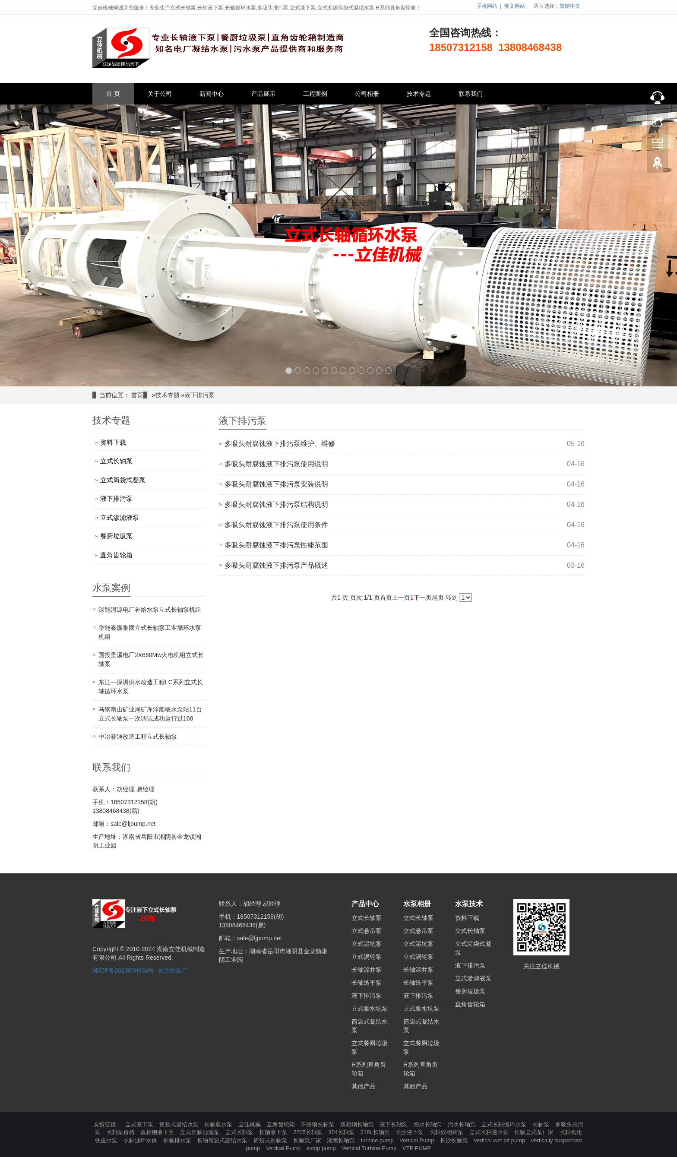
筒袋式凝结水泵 (179, 1124)
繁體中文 (570, 6)
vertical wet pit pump (500, 1140)
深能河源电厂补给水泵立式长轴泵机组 (149, 609)
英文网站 (514, 6)
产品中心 (365, 903)
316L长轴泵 (376, 1132)
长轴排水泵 (178, 1140)
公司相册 (367, 93)
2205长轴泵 (308, 1132)
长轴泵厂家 (308, 1140)
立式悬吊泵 (366, 930)
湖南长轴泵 (342, 1140)
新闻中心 (211, 93)
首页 (137, 395)
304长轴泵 (342, 1132)
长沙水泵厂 (173, 970)
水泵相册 (417, 903)
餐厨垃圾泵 (116, 536)
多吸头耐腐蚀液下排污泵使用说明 (276, 464)
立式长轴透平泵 (489, 1132)
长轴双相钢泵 (447, 1132)
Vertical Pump (417, 1140)
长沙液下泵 (410, 1132)
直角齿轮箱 (116, 555)
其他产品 (363, 1086)
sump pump (322, 1148)
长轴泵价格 (121, 1132)
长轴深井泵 (366, 969)
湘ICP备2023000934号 (123, 970)
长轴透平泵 (366, 982)
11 (379, 370)
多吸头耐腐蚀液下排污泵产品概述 (276, 565)
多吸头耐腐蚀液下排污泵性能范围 (276, 545)
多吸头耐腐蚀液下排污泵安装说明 (276, 484)
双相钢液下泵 (158, 1132)
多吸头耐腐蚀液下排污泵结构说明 (276, 504)
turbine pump (378, 1140)
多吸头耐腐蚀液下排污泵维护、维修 (280, 443)
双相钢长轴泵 (358, 1124)
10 (370, 370)
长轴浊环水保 (141, 1140)
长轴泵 (541, 1124)
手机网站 (487, 6)
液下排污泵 (199, 395)
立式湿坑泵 (366, 943)
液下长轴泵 (394, 1124)
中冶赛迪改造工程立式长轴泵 (137, 736)
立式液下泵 (140, 1124)
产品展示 (263, 93)
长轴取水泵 (219, 1124)
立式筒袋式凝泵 (123, 480)
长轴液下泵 (274, 1132)
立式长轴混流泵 (200, 1132)
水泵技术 (469, 903)
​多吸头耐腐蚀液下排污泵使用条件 (276, 524)
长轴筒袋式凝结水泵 (223, 1140)
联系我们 (471, 93)
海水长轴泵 (428, 1124)
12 (388, 370)
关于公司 (160, 93)
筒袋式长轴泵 (271, 1140)
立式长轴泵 (116, 461)
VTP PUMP (416, 1148)
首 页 (113, 93)
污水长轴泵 (463, 1124)
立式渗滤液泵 (119, 517)
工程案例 (315, 93)
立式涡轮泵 (366, 956)
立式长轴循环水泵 (504, 1124)
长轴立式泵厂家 (534, 1132)
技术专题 (419, 93)
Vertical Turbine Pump (370, 1148)
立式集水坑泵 (369, 1008)
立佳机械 (250, 1124)
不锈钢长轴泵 (318, 1124)
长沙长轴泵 (455, 1140)
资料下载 (113, 442)
